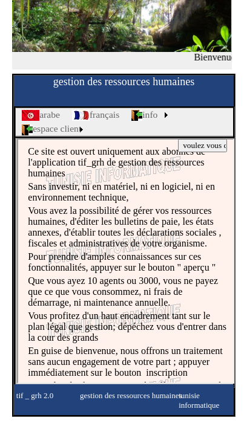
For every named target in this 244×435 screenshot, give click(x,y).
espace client (51, 129)
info (144, 115)
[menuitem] (41, 115)
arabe (41, 115)
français (95, 115)
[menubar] (124, 122)
